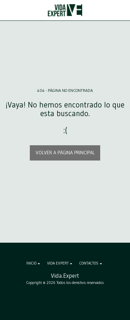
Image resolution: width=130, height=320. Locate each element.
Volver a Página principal (65, 152)
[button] (8, 10)
